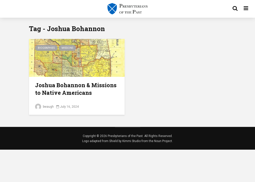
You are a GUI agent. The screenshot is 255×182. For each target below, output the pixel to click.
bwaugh (44, 106)
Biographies (46, 48)
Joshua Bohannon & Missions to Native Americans (76, 88)
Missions (67, 48)
